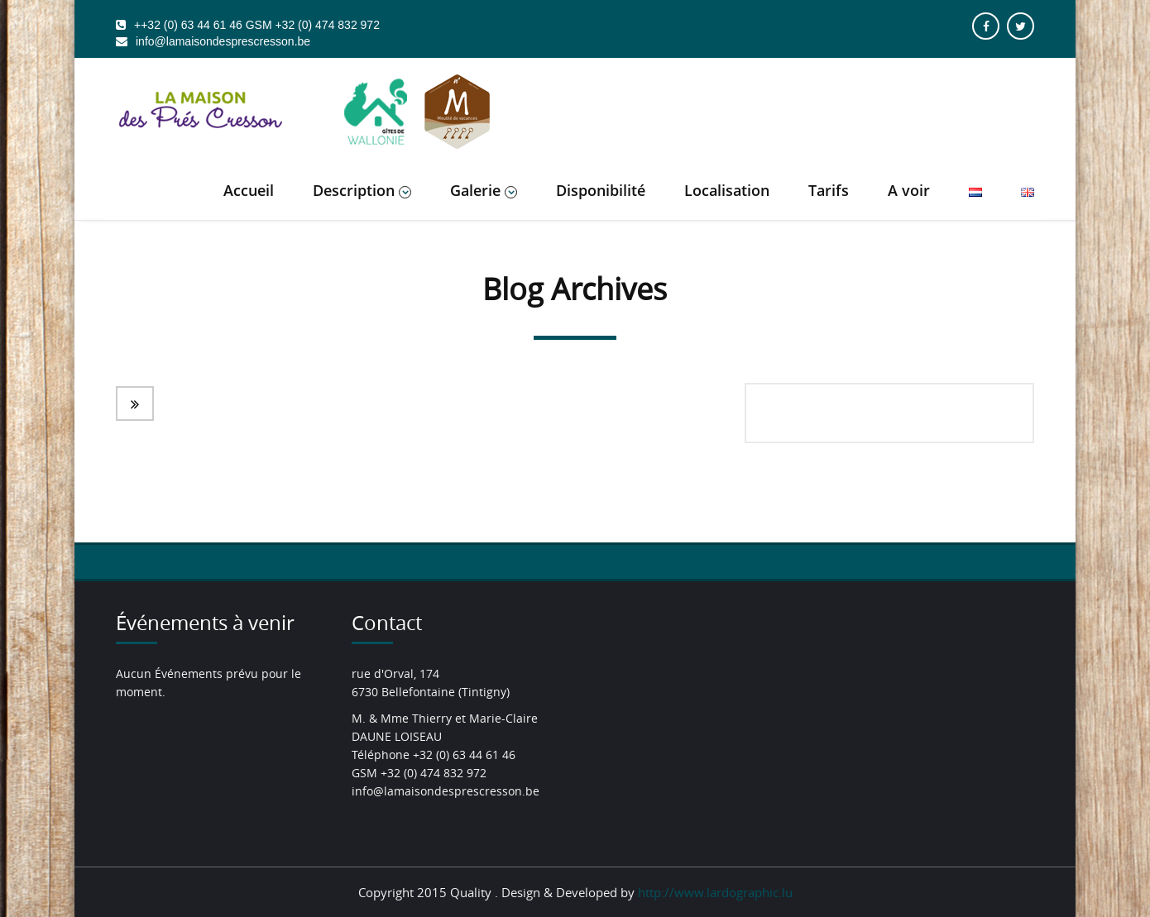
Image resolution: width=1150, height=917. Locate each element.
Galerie (483, 190)
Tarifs (828, 190)
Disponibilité (600, 190)
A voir (909, 190)
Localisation (726, 190)
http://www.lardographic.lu (715, 892)
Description (362, 190)
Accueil (248, 190)
